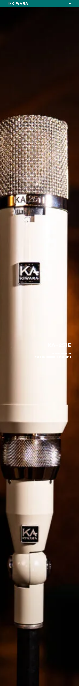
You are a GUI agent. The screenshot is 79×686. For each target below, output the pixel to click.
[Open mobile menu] (70, 3)
